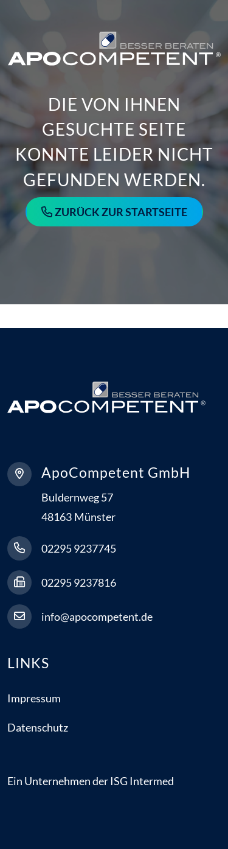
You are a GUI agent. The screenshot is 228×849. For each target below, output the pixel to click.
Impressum (34, 698)
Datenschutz (37, 727)
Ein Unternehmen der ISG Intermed (90, 781)
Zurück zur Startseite (121, 211)
